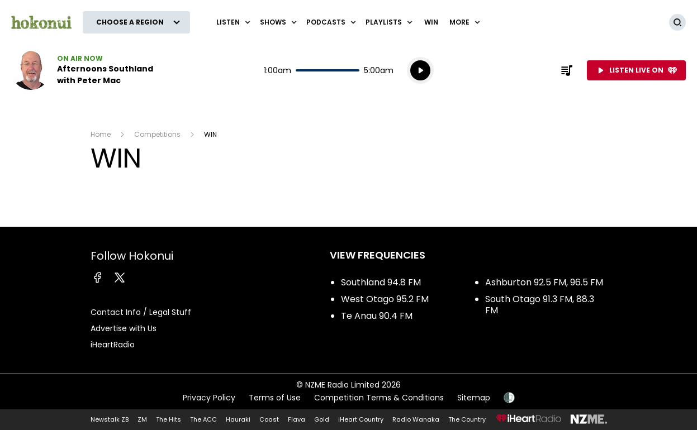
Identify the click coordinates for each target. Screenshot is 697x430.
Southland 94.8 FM (381, 282)
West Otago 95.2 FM (385, 299)
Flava (296, 419)
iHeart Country (360, 419)
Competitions (157, 134)
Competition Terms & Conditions (379, 397)
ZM (142, 419)
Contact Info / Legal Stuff (141, 312)
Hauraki (238, 419)
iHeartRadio (113, 344)
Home (101, 134)
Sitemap (473, 397)
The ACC (203, 419)
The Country (467, 419)
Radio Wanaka (415, 419)
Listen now (82, 70)
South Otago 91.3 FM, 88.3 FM (539, 305)
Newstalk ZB (110, 419)
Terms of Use (275, 397)
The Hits (168, 419)
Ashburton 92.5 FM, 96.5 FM (544, 282)
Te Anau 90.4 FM (376, 315)
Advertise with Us (124, 328)
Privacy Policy (209, 397)
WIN (431, 22)
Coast (269, 419)
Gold (321, 419)
